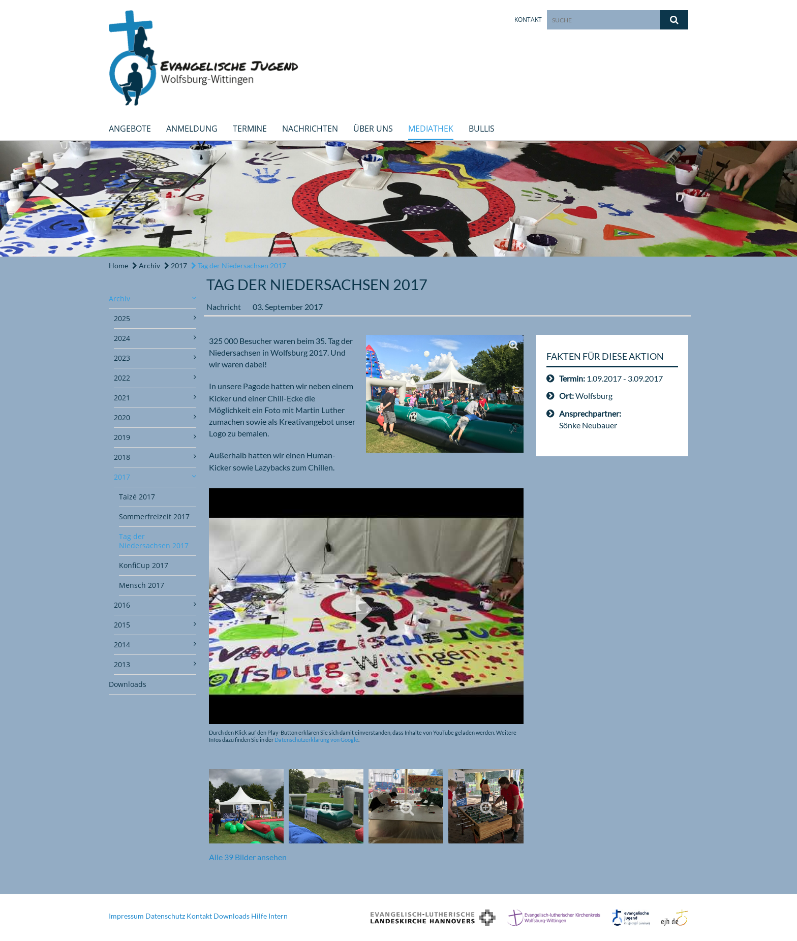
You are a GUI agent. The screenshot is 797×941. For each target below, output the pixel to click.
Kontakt (528, 19)
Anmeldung (192, 128)
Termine (250, 128)
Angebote (130, 128)
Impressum (126, 916)
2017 (175, 265)
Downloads (127, 684)
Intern (278, 916)
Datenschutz (165, 916)
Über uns (373, 128)
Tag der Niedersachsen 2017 (238, 265)
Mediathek (430, 128)
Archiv (146, 265)
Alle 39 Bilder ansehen (248, 857)
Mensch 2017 (141, 585)
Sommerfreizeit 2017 (154, 516)
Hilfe (259, 916)
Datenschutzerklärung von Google (316, 739)
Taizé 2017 (137, 496)
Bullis (482, 128)
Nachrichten (310, 128)
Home (118, 265)
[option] (398, 199)
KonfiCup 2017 (143, 565)
